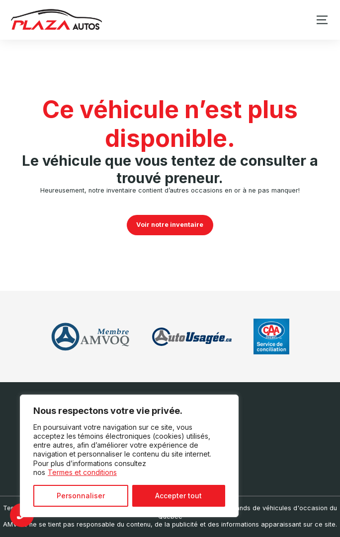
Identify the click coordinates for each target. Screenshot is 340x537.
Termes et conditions (82, 472)
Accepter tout (178, 495)
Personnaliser (81, 495)
